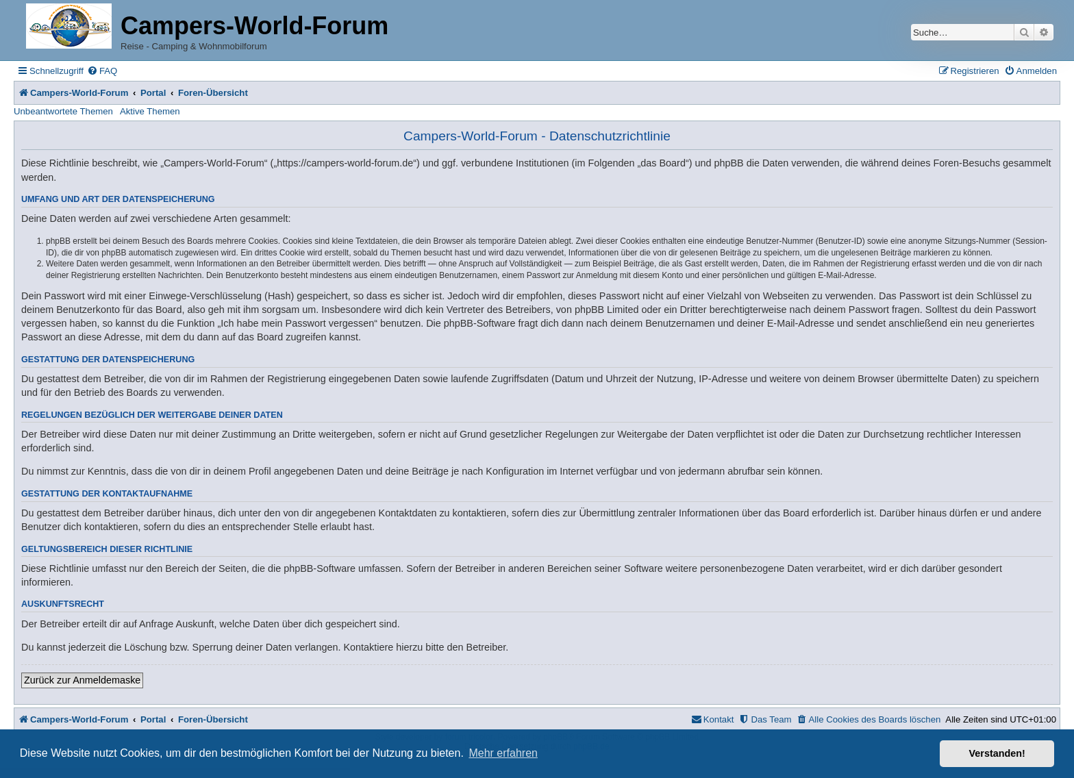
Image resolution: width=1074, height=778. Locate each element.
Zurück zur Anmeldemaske (82, 680)
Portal (153, 93)
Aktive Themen (150, 111)
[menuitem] (102, 71)
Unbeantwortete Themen (63, 111)
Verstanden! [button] (997, 753)
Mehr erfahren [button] (503, 753)
